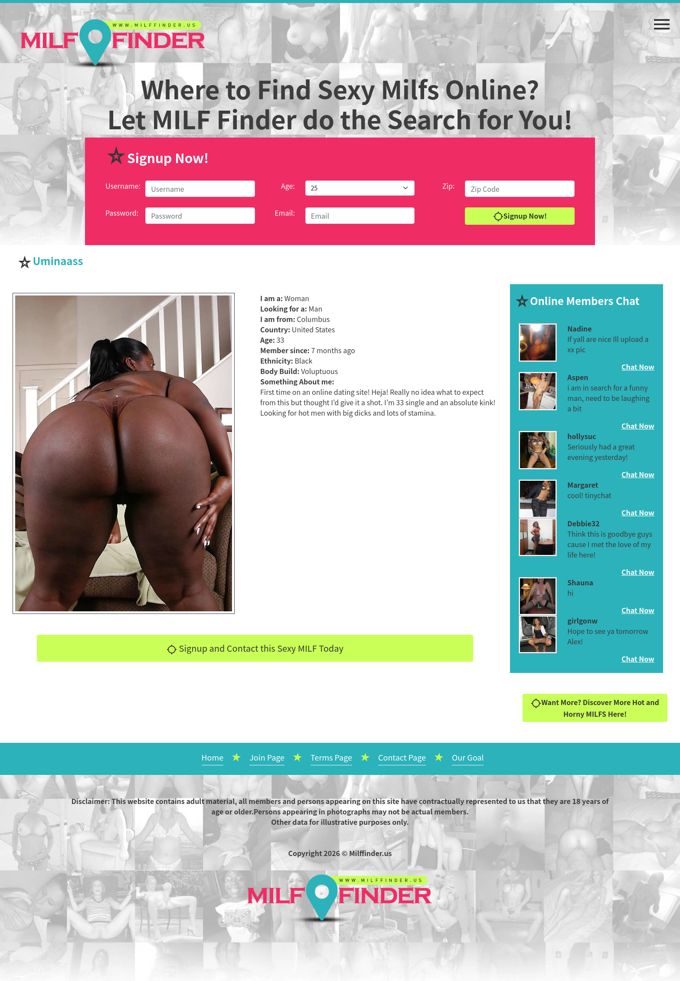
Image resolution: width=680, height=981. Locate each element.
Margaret (582, 484)
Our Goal (468, 757)
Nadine (579, 328)
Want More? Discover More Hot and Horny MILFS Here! (595, 708)
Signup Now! (520, 216)
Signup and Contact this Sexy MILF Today (255, 648)
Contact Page (402, 757)
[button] (662, 20)
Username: (123, 185)
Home (213, 757)
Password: (121, 212)
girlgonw (582, 620)
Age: (288, 185)
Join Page (266, 757)
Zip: (448, 185)
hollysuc (581, 436)
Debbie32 (583, 523)
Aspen (577, 377)
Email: (285, 212)
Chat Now (637, 366)
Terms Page (331, 757)
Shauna (580, 582)
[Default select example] (360, 188)
